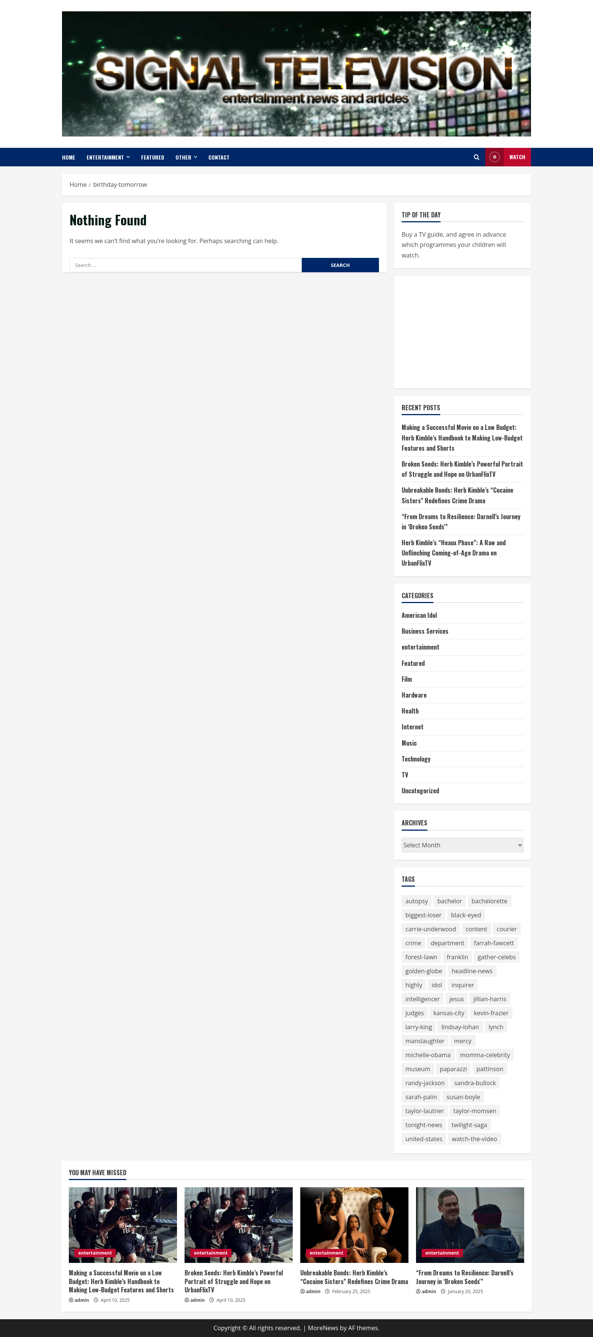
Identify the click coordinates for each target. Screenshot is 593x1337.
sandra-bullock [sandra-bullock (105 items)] (475, 1083)
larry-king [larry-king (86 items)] (418, 1027)
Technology (416, 758)
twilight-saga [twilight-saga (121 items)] (469, 1125)
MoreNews (323, 1328)
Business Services (425, 631)
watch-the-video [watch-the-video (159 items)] (474, 1139)
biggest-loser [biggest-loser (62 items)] (423, 915)
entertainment (105, 157)
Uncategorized (420, 790)
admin (82, 1300)
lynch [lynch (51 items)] (496, 1027)
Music (409, 743)
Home (68, 157)
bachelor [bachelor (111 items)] (449, 901)
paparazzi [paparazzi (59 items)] (453, 1069)
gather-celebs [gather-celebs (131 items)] (497, 957)
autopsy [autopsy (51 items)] (416, 901)
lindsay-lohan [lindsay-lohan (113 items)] (460, 1027)
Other (183, 157)
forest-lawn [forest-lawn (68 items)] (421, 957)
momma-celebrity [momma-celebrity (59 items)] (485, 1055)
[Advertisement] (458, 330)
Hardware (414, 695)
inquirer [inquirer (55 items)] (463, 985)
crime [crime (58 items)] (413, 943)
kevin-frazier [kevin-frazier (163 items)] (491, 1013)
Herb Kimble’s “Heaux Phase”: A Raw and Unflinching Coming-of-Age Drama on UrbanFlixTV (454, 553)
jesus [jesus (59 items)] (456, 999)
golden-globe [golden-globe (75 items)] (423, 971)
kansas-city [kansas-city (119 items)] (448, 1013)
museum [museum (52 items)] (417, 1069)
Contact (219, 157)
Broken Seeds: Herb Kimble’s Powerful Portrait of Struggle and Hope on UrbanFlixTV (234, 1281)
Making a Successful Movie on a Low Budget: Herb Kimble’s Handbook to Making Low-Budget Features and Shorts (462, 437)
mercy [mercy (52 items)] (463, 1041)
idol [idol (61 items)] (437, 985)
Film (407, 679)
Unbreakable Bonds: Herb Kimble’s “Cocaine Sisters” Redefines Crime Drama (354, 1277)
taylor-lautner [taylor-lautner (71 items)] (424, 1111)
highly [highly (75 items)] (413, 985)
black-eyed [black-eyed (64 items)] (466, 915)
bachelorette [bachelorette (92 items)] (490, 901)
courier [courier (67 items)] (507, 929)
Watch (505, 157)
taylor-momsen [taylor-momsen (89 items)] (475, 1111)
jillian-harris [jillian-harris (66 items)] (489, 999)
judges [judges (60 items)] (414, 1013)
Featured (152, 157)
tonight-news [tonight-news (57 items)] (423, 1125)
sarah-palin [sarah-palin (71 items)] (421, 1097)
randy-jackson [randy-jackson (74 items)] (425, 1083)
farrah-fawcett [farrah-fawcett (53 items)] (494, 943)
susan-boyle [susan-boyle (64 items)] (463, 1097)
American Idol (419, 615)
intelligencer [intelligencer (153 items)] (422, 999)
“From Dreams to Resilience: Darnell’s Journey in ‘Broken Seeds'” (465, 1277)
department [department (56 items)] (447, 943)
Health (410, 710)
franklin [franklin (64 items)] (457, 957)
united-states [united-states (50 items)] (423, 1139)
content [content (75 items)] (476, 929)
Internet (413, 726)
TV (405, 774)
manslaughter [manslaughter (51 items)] (425, 1041)
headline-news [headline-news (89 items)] (472, 971)
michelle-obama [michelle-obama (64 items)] (428, 1055)
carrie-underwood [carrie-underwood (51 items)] (430, 929)
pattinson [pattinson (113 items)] (490, 1069)
